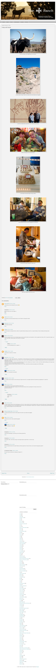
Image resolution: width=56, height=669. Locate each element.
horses (20, 595)
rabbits (20, 624)
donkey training (21, 557)
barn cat (20, 521)
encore (20, 562)
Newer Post (4, 473)
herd (20, 582)
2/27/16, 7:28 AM (11, 378)
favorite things (21, 568)
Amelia (20, 516)
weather (20, 660)
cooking (20, 546)
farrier (20, 567)
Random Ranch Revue (23, 630)
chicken (20, 539)
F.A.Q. (11, 22)
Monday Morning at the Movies (24, 603)
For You (26, 22)
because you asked (22, 523)
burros (20, 533)
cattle (20, 538)
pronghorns (21, 621)
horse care (21, 589)
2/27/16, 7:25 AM (11, 357)
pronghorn (21, 620)
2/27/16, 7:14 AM (10, 351)
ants (20, 518)
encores (20, 563)
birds (20, 526)
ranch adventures (22, 625)
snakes (20, 639)
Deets (20, 553)
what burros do (21, 661)
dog (20, 554)
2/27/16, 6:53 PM (12, 424)
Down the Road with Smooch (24, 558)
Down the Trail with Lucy (23, 559)
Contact (22, 22)
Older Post (52, 473)
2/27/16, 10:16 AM (10, 417)
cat (19, 536)
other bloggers (21, 611)
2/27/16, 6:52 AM (10, 335)
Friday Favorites (22, 573)
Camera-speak (16, 22)
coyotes (20, 548)
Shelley (5, 329)
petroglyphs (21, 614)
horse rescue (21, 590)
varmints (20, 651)
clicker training (21, 543)
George (20, 575)
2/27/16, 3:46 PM (11, 438)
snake (20, 637)
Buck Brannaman (22, 531)
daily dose (21, 552)
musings (20, 605)
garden (20, 574)
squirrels (20, 640)
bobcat (20, 528)
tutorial (20, 646)
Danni (8, 370)
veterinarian (21, 655)
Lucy (20, 600)
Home (4, 22)
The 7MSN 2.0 (21, 644)
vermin (20, 652)
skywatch (20, 635)
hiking (20, 584)
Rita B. (5, 335)
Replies (7, 341)
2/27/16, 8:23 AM (9, 384)
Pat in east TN (6, 303)
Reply (5, 306)
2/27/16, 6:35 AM (10, 329)
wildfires (20, 662)
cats (20, 537)
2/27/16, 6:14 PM (11, 444)
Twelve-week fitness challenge (24, 649)
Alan (20, 513)
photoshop (21, 616)
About (7, 22)
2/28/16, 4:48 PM (15, 450)
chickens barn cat (22, 542)
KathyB (5, 351)
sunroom (20, 642)
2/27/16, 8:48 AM (14, 394)
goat (20, 578)
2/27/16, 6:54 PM (12, 370)
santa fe (20, 634)
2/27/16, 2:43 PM (13, 343)
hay (20, 580)
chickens (20, 541)
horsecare (21, 593)
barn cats (20, 522)
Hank (20, 579)
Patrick (20, 613)
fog (19, 572)
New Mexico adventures (23, 608)
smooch (20, 636)
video (20, 656)
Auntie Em (6, 357)
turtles (20, 645)
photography (21, 615)
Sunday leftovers (22, 641)
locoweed (21, 599)
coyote (20, 547)
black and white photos (23, 527)
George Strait (21, 577)
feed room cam (21, 569)
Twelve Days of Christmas (23, 647)
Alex (20, 515)
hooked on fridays (22, 585)
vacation (20, 650)
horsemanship (21, 594)
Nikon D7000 (21, 609)
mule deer (21, 604)
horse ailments (21, 588)
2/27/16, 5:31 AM (12, 303)
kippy (5, 417)
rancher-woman (22, 629)
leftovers (20, 598)
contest (20, 544)
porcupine (21, 619)
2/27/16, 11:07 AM (12, 431)
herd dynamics (21, 583)
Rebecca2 (6, 323)
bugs (20, 532)
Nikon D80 (21, 610)
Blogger (37, 666)
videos (20, 657)
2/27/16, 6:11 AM (11, 309)
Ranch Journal (21, 626)
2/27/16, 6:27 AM (11, 323)
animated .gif (21, 517)
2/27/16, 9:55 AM (15, 411)
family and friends (22, 564)
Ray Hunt (21, 631)
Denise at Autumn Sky (8, 411)
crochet (20, 549)
